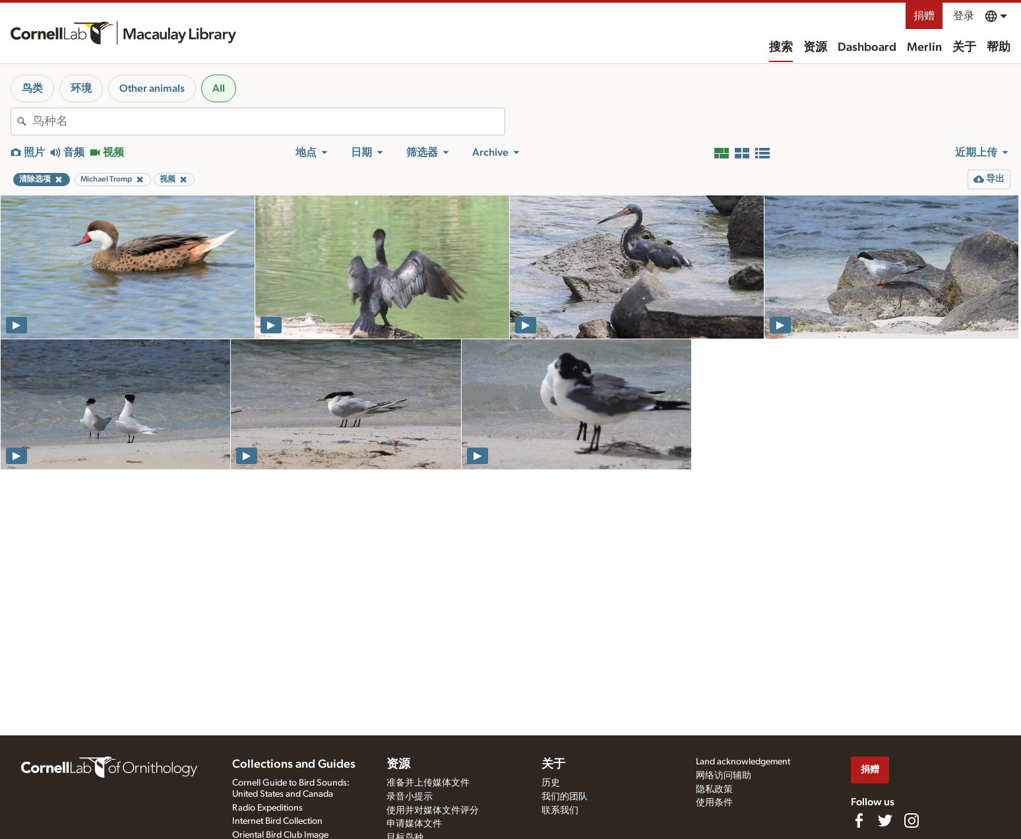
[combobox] (268, 121)
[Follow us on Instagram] (911, 820)
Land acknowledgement (743, 761)
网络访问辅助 (723, 775)
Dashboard (867, 47)
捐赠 (924, 16)
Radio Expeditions (267, 808)
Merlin (924, 47)
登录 (963, 16)
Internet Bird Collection (277, 821)
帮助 (998, 47)
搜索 (781, 47)
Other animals (152, 88)
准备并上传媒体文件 (428, 783)
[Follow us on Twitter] (885, 820)
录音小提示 (410, 796)
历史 (550, 783)
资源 (815, 47)
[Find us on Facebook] (859, 820)
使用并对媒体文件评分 (433, 810)
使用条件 (714, 802)
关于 (964, 47)
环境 (81, 88)
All (218, 88)
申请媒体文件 (414, 823)
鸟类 (32, 88)
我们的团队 (564, 796)
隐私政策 (714, 789)
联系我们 (559, 810)
